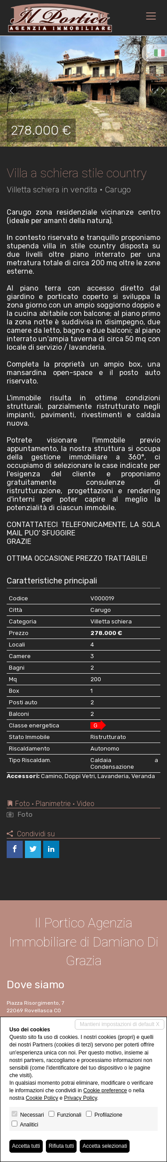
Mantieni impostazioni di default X (119, 1024)
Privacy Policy (80, 1098)
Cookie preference (105, 1090)
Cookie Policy (42, 1098)
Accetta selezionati (104, 1146)
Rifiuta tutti (61, 1146)
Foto (20, 815)
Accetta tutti (26, 1146)
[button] (8, 91)
